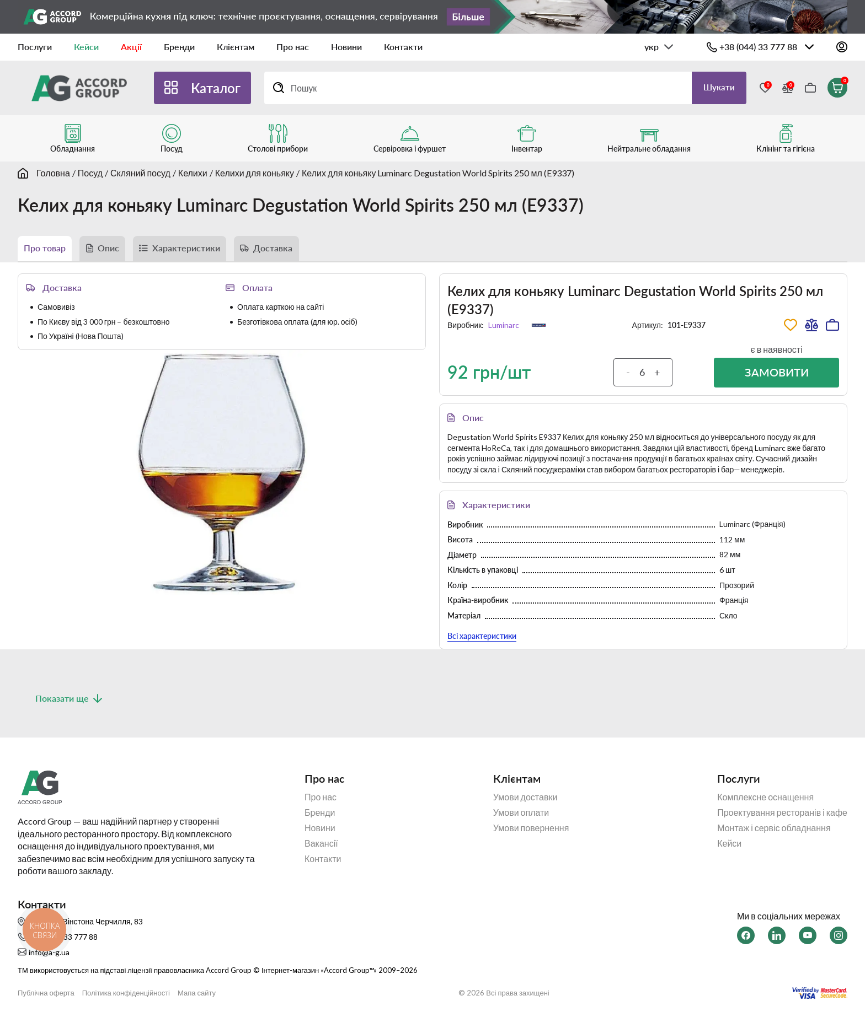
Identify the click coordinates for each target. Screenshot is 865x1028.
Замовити (776, 378)
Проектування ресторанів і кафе (782, 820)
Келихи (192, 173)
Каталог (216, 88)
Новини (346, 46)
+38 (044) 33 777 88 (758, 46)
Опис (119, 250)
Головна (53, 173)
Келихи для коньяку (254, 173)
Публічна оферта (46, 1000)
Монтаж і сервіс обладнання (773, 836)
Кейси (86, 46)
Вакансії (321, 851)
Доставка (303, 250)
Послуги (35, 46)
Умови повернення (531, 836)
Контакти (403, 46)
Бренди (179, 46)
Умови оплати (521, 820)
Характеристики (206, 250)
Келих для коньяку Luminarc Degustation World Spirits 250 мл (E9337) (438, 173)
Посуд (90, 173)
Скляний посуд (140, 173)
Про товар (48, 250)
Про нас (292, 46)
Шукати (716, 87)
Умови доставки (525, 805)
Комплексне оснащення (765, 805)
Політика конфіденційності (126, 1000)
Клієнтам (235, 46)
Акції (131, 46)
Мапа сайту (197, 1000)
